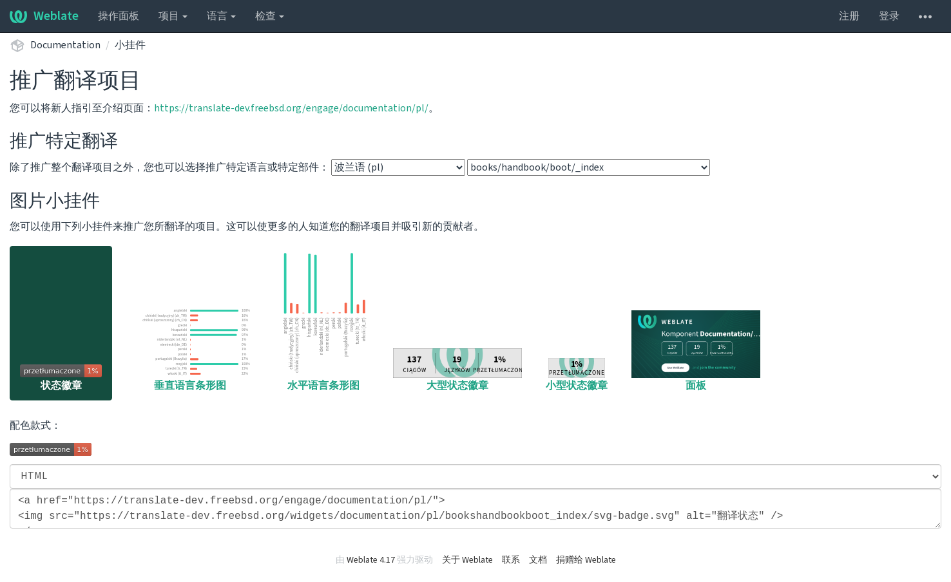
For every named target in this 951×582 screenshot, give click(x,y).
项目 (172, 16)
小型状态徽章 (577, 375)
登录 (889, 16)
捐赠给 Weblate (586, 560)
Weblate (44, 16)
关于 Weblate (467, 560)
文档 (538, 560)
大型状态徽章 (457, 370)
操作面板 (118, 16)
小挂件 (130, 45)
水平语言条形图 (323, 321)
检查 (269, 16)
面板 (695, 351)
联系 (511, 560)
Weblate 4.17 (371, 560)
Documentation (65, 45)
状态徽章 (61, 378)
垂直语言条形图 (190, 349)
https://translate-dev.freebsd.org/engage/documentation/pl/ (291, 108)
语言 (221, 16)
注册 (849, 16)
